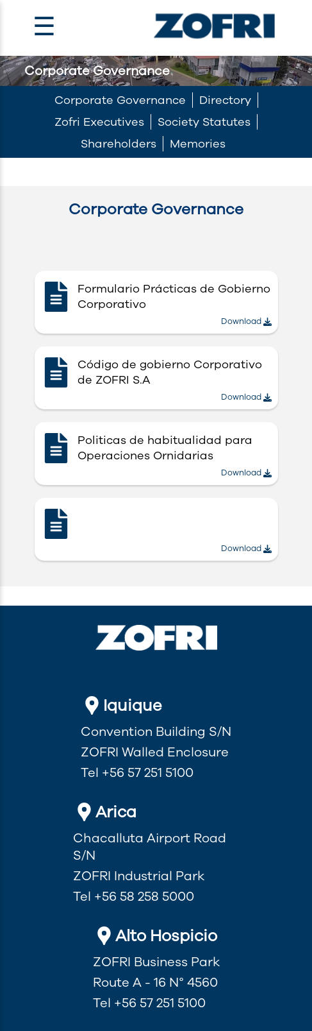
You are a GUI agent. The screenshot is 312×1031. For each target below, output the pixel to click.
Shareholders (118, 143)
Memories (198, 143)
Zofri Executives (99, 122)
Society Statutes (204, 122)
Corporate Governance (120, 100)
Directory (225, 100)
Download (246, 321)
